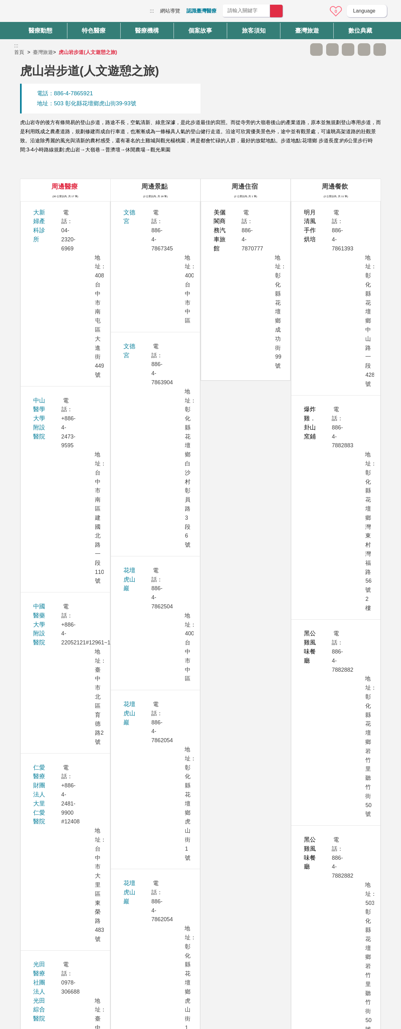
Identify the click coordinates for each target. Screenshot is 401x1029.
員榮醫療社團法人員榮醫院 (68, 505)
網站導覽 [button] (200, 904)
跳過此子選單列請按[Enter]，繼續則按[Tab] (300, 49)
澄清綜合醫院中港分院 (62, 731)
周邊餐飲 (335, 186)
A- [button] (316, 49)
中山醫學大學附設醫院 (62, 237)
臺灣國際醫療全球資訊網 (36, 13)
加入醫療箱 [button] (379, 49)
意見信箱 (318, 11)
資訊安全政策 (300, 951)
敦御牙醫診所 (51, 574)
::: (152, 10)
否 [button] (257, 878)
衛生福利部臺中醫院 (59, 766)
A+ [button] (332, 49)
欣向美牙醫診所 (54, 410)
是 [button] (229, 878)
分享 (364, 49)
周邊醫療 (64, 186)
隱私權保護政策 (302, 939)
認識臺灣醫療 (201, 10)
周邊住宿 (245, 186)
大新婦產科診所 (54, 212)
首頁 (19, 52)
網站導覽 (170, 10)
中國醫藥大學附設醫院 (62, 272)
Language (364, 10)
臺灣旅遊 (43, 52)
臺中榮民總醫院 (54, 696)
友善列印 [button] (348, 49)
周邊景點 (154, 186)
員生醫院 (45, 471)
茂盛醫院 (45, 436)
